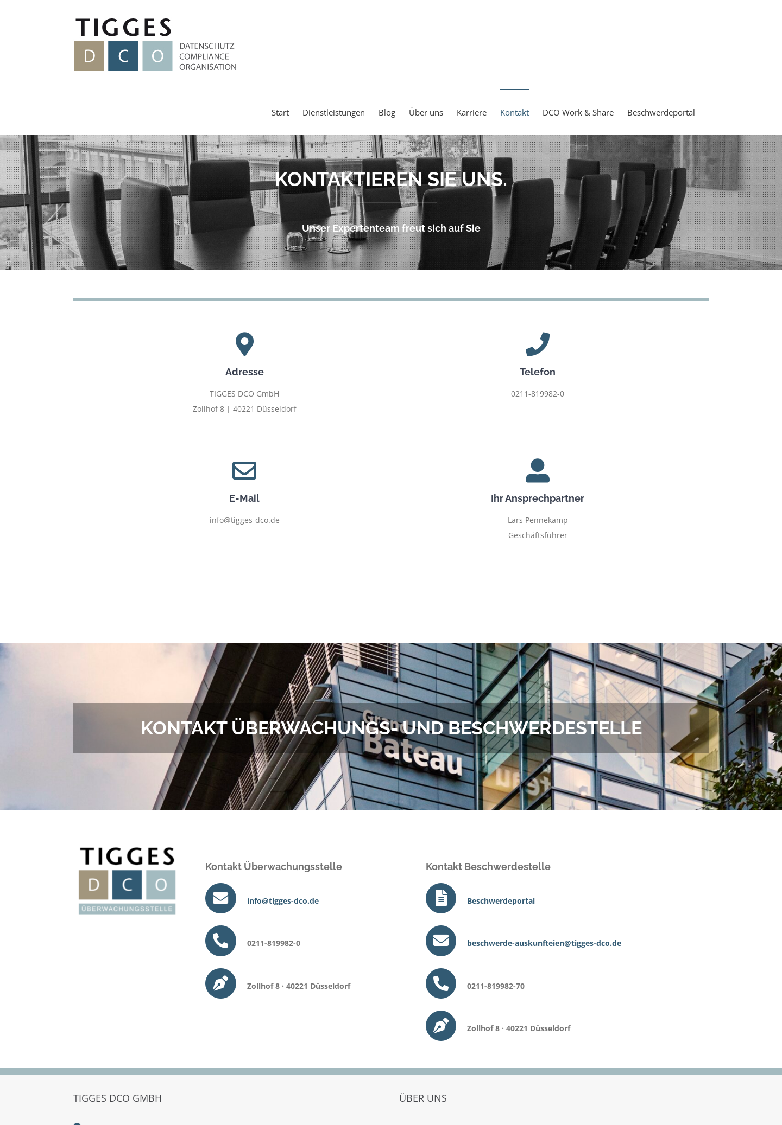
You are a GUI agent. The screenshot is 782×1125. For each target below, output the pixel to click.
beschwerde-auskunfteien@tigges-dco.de (544, 943)
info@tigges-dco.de (283, 901)
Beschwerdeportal (501, 901)
